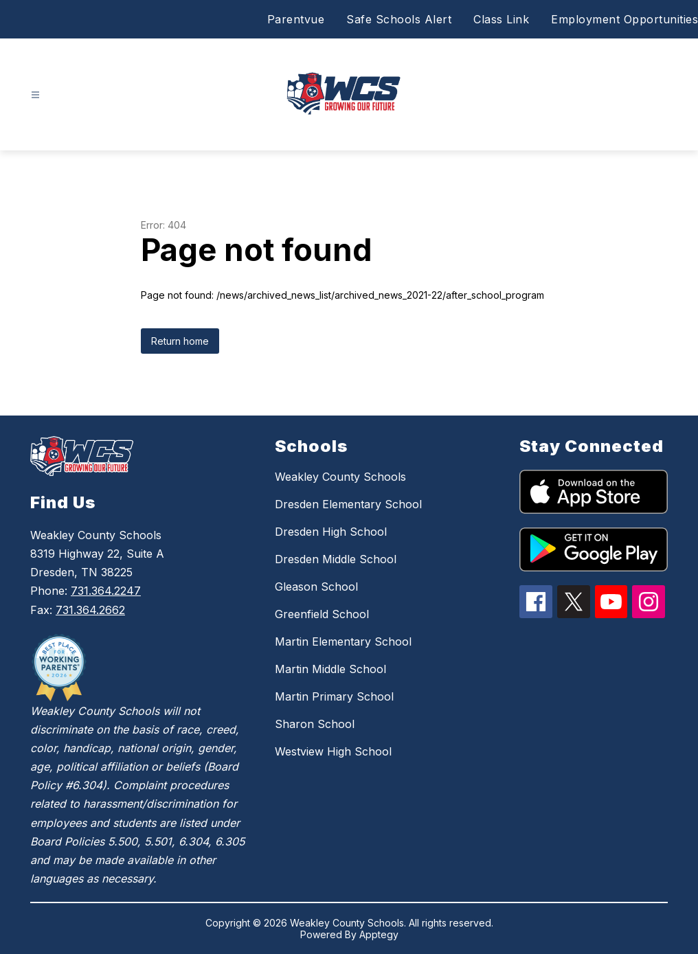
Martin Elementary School (343, 641)
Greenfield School (322, 614)
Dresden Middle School (335, 559)
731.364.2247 (106, 591)
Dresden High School (331, 531)
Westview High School (333, 751)
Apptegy (378, 934)
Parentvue (296, 19)
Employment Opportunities (624, 19)
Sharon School (314, 724)
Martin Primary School (334, 696)
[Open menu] (35, 95)
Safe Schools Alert (398, 19)
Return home (180, 341)
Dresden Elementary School (348, 504)
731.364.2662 (90, 610)
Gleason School (316, 586)
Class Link (501, 19)
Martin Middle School (330, 669)
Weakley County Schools (340, 477)
